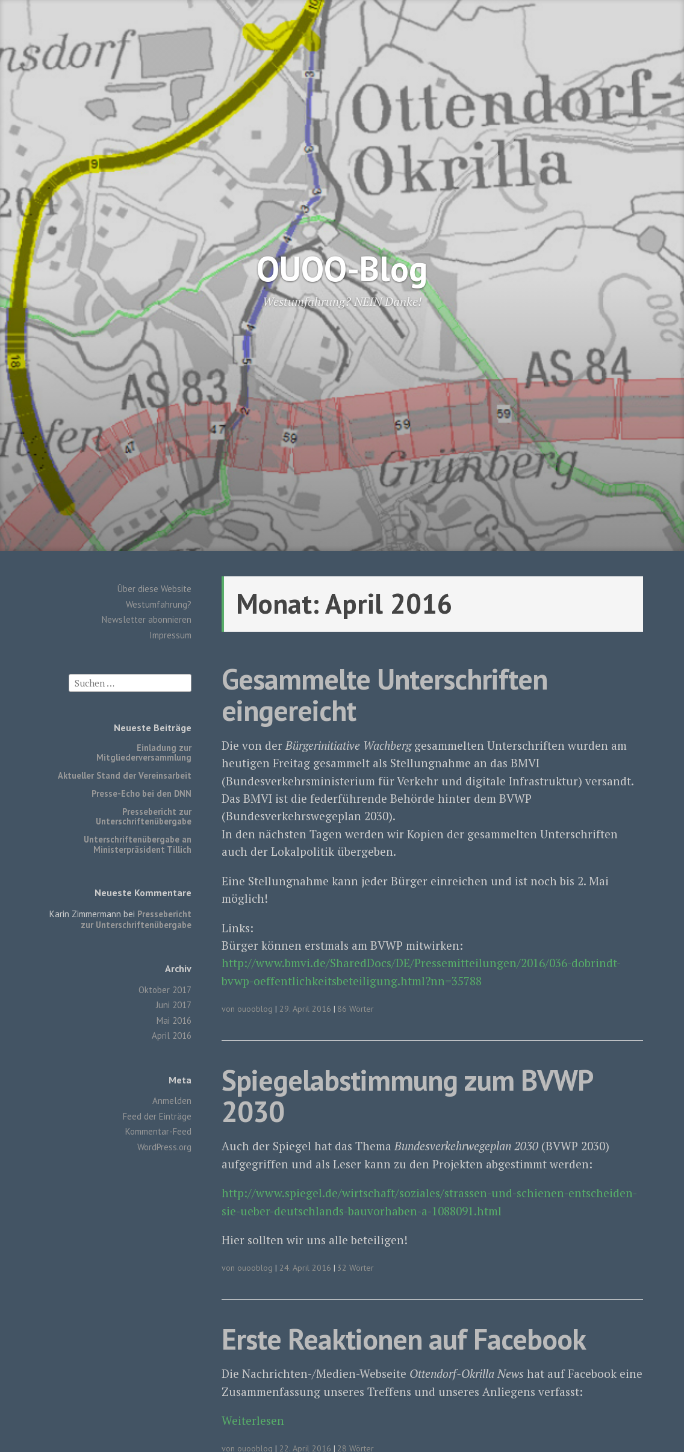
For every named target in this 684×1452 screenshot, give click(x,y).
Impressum (170, 635)
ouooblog (255, 1008)
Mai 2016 (174, 1020)
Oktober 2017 (164, 990)
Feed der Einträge (157, 1116)
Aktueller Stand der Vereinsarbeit (124, 775)
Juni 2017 (173, 1005)
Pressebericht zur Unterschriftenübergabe (143, 816)
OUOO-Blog (342, 268)
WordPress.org (164, 1147)
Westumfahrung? (158, 604)
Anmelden (171, 1100)
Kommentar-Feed (158, 1131)
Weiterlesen (253, 1420)
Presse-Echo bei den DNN (141, 793)
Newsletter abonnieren (146, 619)
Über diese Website (154, 588)
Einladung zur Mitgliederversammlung (143, 752)
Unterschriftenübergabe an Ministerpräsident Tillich (137, 844)
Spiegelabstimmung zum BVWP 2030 (407, 1096)
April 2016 (171, 1035)
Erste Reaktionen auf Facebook (404, 1339)
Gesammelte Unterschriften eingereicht (384, 695)
